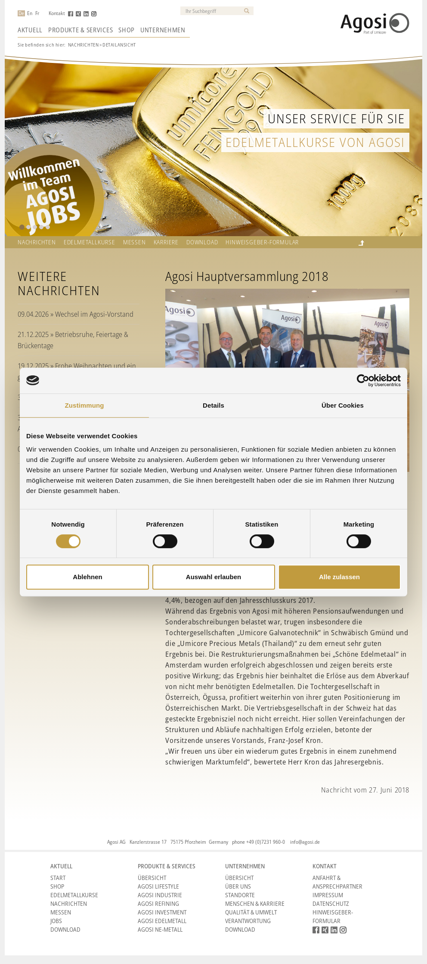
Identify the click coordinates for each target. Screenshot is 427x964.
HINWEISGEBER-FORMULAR (262, 242)
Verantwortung (248, 921)
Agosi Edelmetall (162, 921)
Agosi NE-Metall (160, 929)
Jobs (56, 921)
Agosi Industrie (160, 895)
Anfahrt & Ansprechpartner (337, 882)
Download (202, 242)
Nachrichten (83, 44)
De (21, 13)
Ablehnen (87, 576)
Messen (134, 242)
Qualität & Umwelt (251, 912)
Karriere (166, 242)
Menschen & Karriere (255, 903)
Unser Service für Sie (336, 118)
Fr (37, 13)
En (29, 13)
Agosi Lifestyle (158, 886)
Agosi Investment (162, 912)
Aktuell (30, 30)
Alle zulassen (339, 576)
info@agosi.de (305, 841)
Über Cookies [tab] (343, 405)
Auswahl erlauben (213, 576)
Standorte (240, 895)
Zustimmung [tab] (84, 405)
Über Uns (238, 886)
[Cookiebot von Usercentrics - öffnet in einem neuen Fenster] (363, 380)
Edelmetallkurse (89, 242)
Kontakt (57, 13)
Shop (126, 30)
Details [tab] (213, 405)
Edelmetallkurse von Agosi (315, 142)
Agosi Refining (158, 903)
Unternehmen (163, 30)
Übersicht (152, 878)
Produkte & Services (80, 30)
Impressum (328, 895)
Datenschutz (331, 903)
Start (57, 878)
